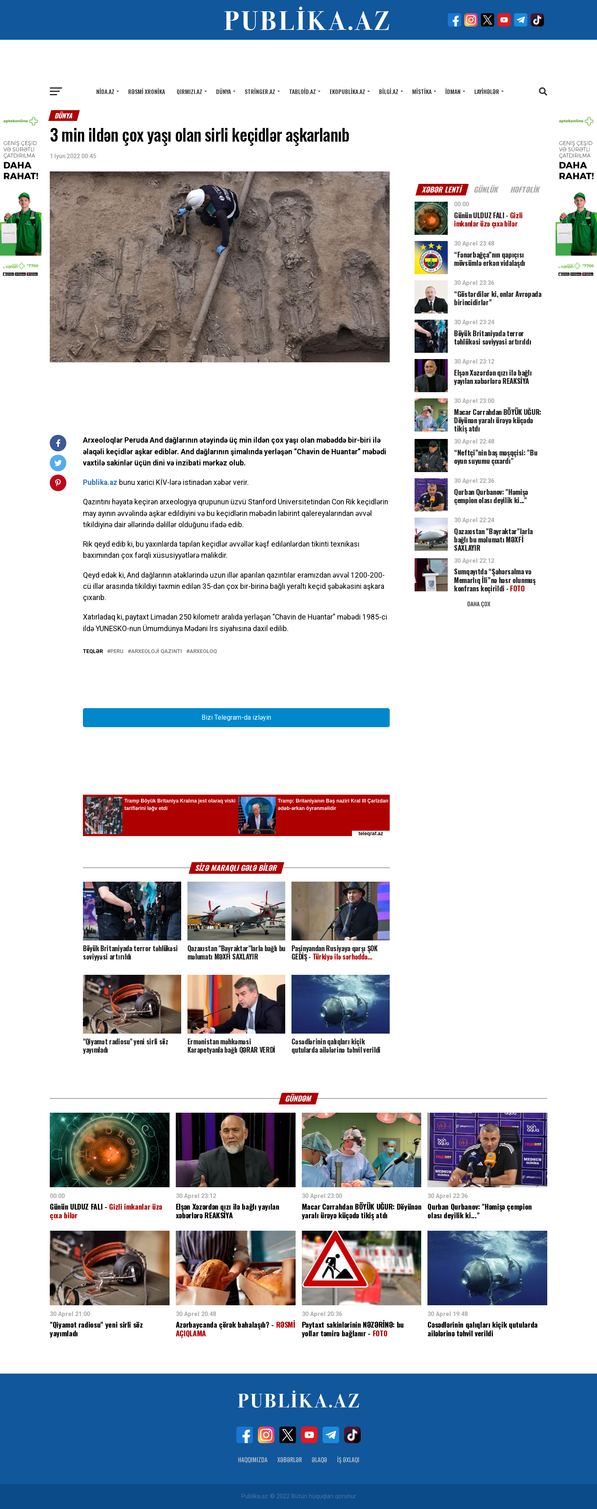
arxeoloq (203, 651)
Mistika (422, 91)
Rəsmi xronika (146, 91)
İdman (453, 91)
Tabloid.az (302, 91)
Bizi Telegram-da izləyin (236, 717)
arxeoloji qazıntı (156, 651)
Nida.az (105, 91)
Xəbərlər (289, 1459)
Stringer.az (260, 91)
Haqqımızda (252, 1459)
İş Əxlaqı (348, 1459)
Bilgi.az (388, 91)
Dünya (223, 91)
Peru (117, 651)
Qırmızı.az (189, 91)
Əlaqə (319, 1459)
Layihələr (486, 91)
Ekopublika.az (347, 91)
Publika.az (100, 482)
